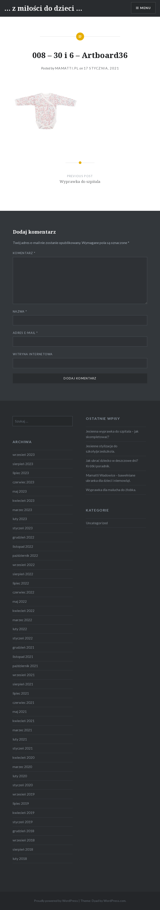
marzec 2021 (22, 730)
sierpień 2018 (23, 849)
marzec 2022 (22, 620)
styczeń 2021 (23, 748)
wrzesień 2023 (24, 455)
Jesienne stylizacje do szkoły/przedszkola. (101, 448)
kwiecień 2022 (23, 611)
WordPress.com (115, 901)
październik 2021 (25, 666)
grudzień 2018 (23, 831)
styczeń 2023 (23, 528)
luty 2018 (20, 859)
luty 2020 (20, 776)
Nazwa (20, 311)
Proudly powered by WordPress (56, 901)
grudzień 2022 (23, 537)
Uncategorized (97, 523)
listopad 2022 (23, 546)
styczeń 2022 (23, 638)
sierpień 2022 (23, 574)
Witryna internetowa (33, 354)
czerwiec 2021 (23, 702)
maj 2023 (20, 491)
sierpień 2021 (23, 684)
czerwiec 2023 (23, 482)
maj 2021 (20, 711)
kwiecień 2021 (23, 721)
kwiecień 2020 (23, 757)
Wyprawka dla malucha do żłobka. (111, 490)
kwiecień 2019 (23, 813)
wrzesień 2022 (24, 565)
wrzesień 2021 (24, 675)
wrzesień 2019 (24, 794)
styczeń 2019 (23, 822)
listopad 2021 (23, 657)
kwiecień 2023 (23, 500)
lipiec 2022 (21, 583)
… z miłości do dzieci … (43, 8)
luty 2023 (20, 519)
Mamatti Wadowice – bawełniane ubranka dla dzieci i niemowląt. (110, 478)
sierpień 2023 (23, 464)
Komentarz (24, 253)
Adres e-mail (25, 333)
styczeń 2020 (23, 785)
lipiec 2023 (21, 473)
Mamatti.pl (67, 68)
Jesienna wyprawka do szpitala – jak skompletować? (112, 434)
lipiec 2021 (21, 693)
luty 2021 (20, 739)
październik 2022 (25, 555)
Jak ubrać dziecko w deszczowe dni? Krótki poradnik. (112, 463)
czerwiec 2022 (23, 592)
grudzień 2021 (23, 647)
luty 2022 (20, 629)
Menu (145, 8)
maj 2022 (20, 601)
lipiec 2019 (21, 803)
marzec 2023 (22, 510)
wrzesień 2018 (24, 840)
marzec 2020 (22, 767)
